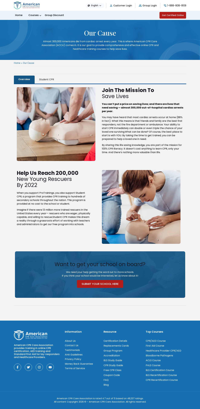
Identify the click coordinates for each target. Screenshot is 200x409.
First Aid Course (155, 345)
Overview (24, 79)
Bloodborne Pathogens (159, 355)
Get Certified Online (173, 15)
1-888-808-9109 (176, 5)
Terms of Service (75, 368)
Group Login (150, 5)
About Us (70, 341)
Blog (106, 385)
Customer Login (122, 5)
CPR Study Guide (113, 365)
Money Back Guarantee (79, 364)
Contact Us (71, 345)
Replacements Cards (116, 345)
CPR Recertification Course (162, 380)
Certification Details (115, 341)
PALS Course (153, 365)
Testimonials (72, 350)
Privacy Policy (73, 359)
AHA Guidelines (74, 354)
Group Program (113, 350)
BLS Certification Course (160, 370)
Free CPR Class (112, 370)
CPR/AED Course (156, 341)
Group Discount (54, 15)
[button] (97, 5)
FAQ (106, 380)
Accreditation (112, 355)
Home (18, 15)
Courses (33, 15)
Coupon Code (112, 375)
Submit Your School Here (100, 284)
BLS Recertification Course (161, 375)
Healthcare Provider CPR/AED (163, 350)
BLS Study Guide (113, 360)
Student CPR (46, 79)
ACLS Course (153, 360)
